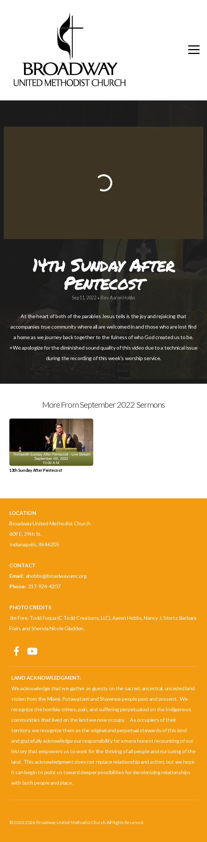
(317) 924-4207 (27, 639)
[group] (51, 449)
